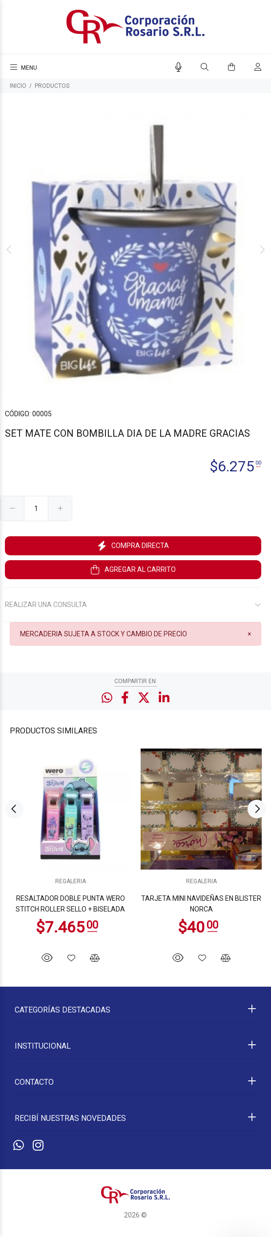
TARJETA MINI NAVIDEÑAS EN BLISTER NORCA (201, 903)
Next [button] (261, 250)
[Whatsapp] (18, 1145)
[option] (135, 249)
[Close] (249, 634)
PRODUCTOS (52, 85)
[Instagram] (38, 1145)
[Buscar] (204, 67)
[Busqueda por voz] (178, 67)
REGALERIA (70, 881)
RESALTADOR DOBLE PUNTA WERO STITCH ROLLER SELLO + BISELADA (70, 903)
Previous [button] (9, 250)
